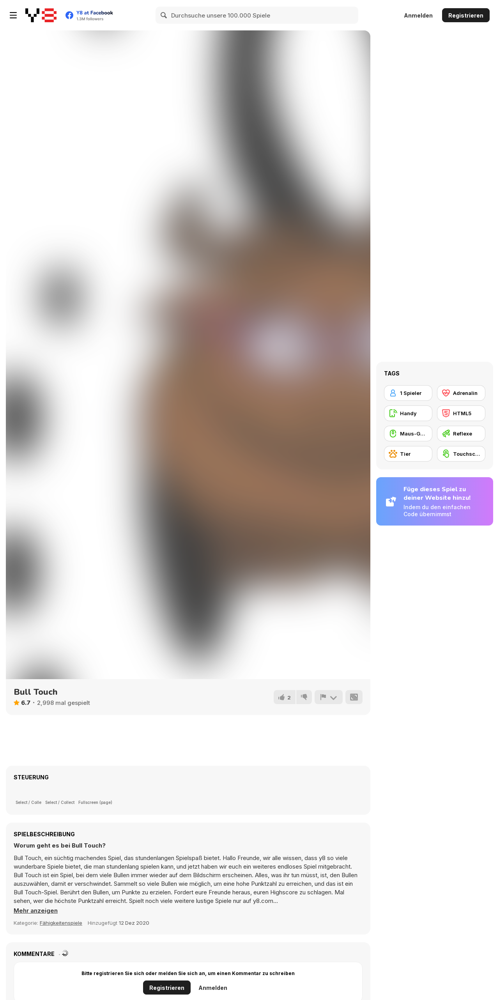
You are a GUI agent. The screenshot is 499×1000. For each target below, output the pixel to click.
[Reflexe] (461, 433)
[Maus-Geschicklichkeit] (408, 433)
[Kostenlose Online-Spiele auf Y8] (41, 15)
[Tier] (408, 454)
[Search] (164, 15)
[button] (36, 910)
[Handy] (408, 413)
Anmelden (418, 15)
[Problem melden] (329, 697)
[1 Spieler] (408, 393)
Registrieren (465, 15)
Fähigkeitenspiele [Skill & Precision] (61, 923)
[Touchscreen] (461, 454)
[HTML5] (461, 413)
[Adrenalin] (461, 393)
